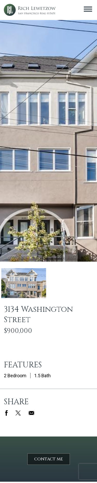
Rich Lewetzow (30, 10)
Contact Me (48, 459)
